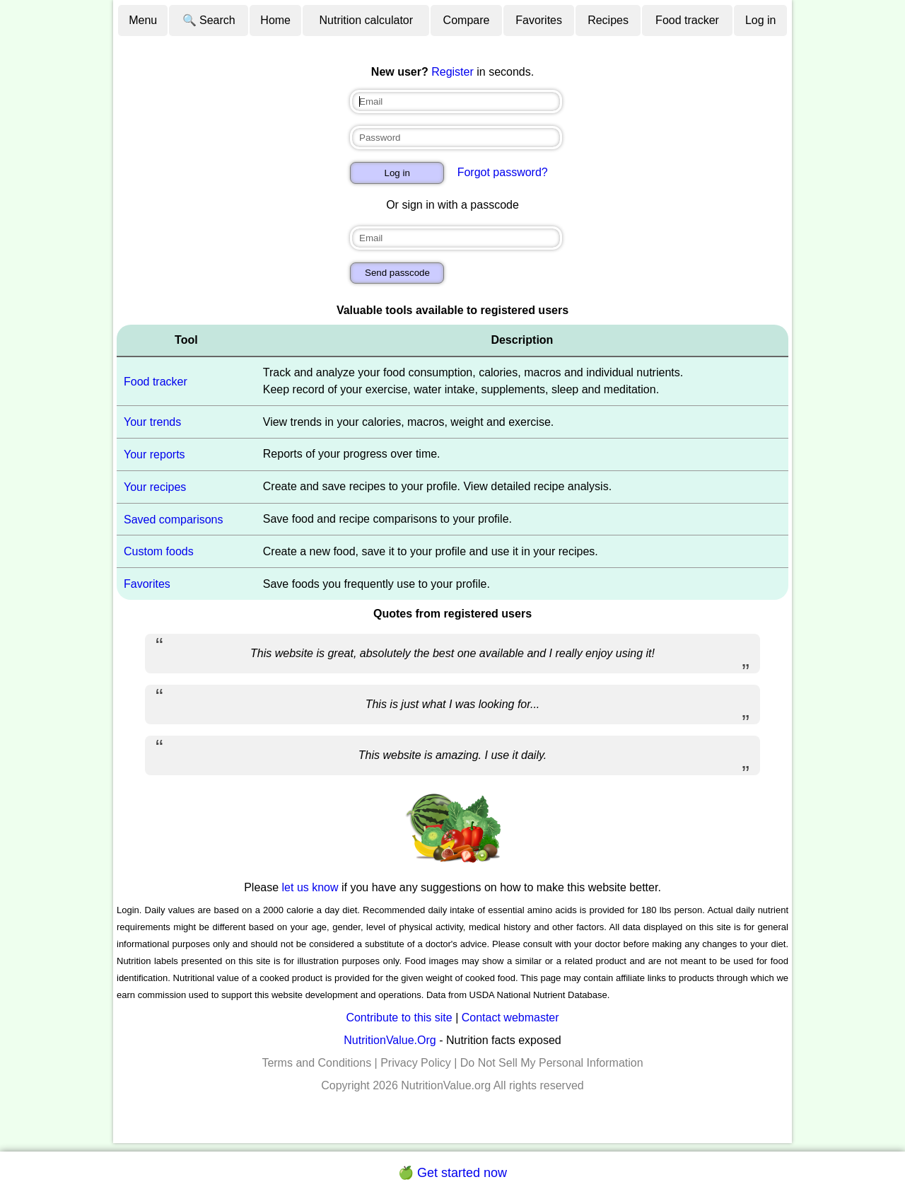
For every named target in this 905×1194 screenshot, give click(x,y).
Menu (143, 20)
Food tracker (687, 20)
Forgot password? (502, 172)
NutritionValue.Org (390, 1040)
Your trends (152, 422)
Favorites (538, 20)
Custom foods (159, 551)
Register (452, 72)
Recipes (608, 20)
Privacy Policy (415, 1063)
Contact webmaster (510, 1018)
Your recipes (155, 487)
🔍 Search (208, 20)
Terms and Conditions (316, 1063)
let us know (310, 887)
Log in (760, 20)
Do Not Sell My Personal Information (551, 1063)
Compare (466, 20)
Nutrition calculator (367, 20)
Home (275, 20)
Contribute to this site (399, 1018)
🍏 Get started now (452, 1173)
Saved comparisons (173, 519)
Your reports (154, 454)
